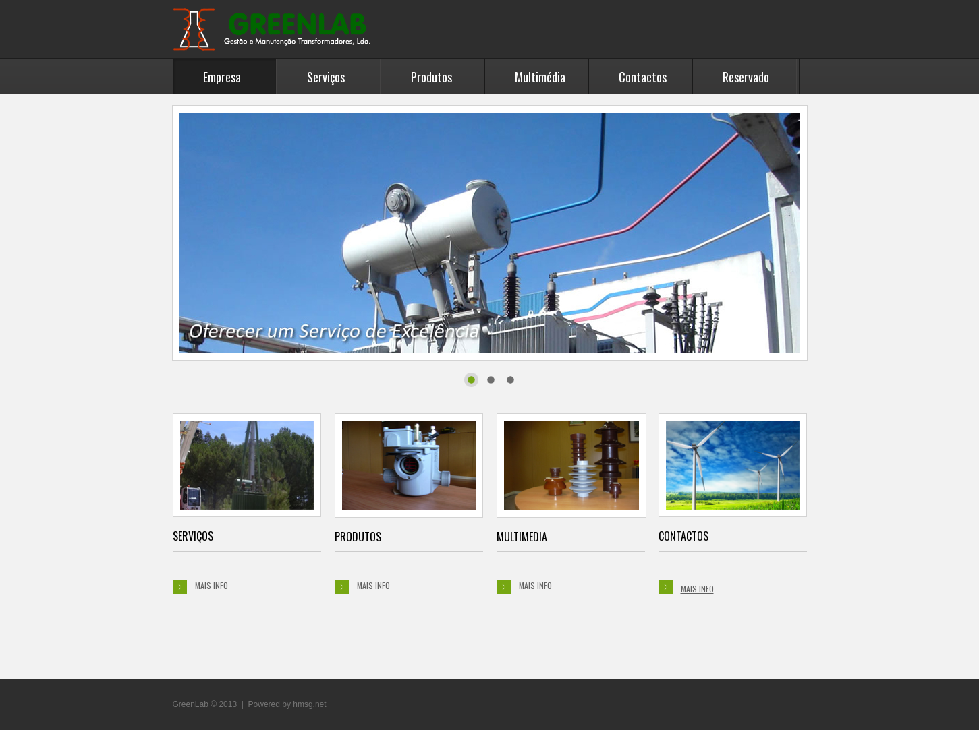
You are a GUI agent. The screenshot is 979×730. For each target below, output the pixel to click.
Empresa (222, 77)
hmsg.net (309, 704)
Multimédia (540, 77)
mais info (200, 587)
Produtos (431, 77)
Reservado (746, 77)
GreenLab (273, 29)
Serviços (326, 77)
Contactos (643, 77)
